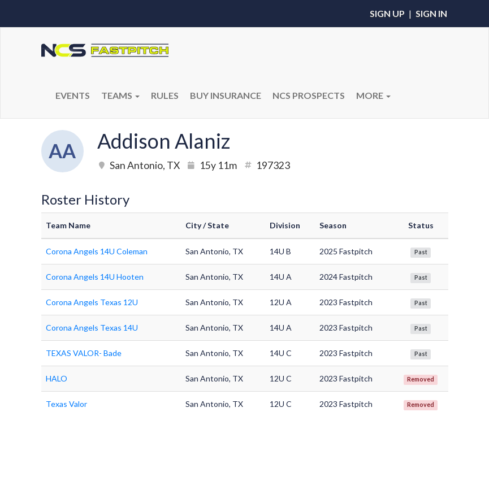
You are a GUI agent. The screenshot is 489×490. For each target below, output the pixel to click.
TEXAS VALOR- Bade (84, 353)
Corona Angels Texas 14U (92, 327)
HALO (56, 378)
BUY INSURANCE (225, 95)
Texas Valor (66, 404)
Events (72, 95)
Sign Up (387, 13)
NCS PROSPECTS (308, 95)
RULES (165, 95)
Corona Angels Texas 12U (92, 302)
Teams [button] (120, 95)
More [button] (373, 95)
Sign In (431, 13)
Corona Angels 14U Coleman (97, 251)
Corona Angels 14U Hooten (95, 276)
